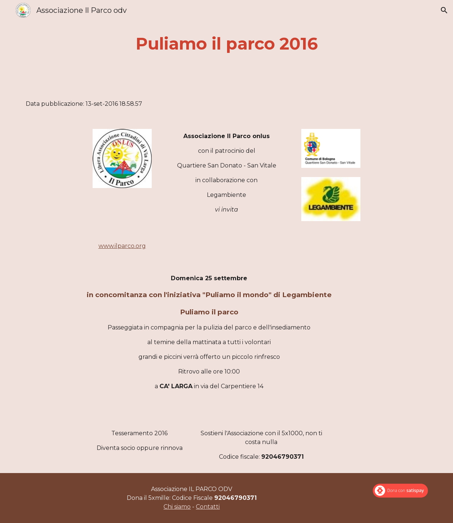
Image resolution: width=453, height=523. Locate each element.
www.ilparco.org (122, 245)
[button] (444, 10)
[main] (226, 43)
